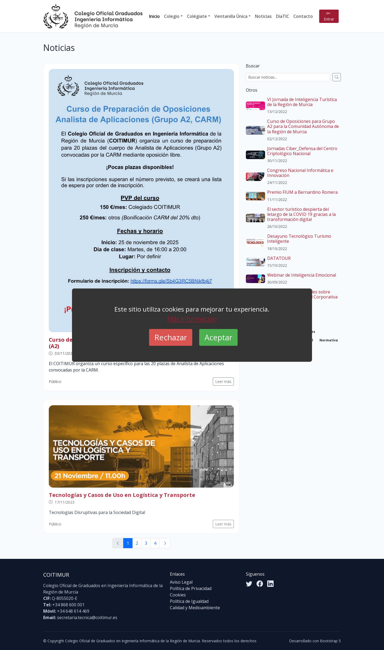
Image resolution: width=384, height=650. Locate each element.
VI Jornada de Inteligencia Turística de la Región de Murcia (302, 101)
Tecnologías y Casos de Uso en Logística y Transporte (122, 502)
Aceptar (218, 337)
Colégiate (197, 16)
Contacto (303, 16)
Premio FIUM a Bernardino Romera (302, 192)
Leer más (223, 381)
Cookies (178, 595)
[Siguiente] (165, 543)
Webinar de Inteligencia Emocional (301, 275)
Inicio (154, 16)
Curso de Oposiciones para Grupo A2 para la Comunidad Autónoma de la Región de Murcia (303, 126)
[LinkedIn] (270, 583)
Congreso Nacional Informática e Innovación (300, 172)
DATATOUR (279, 258)
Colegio (171, 16)
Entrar (329, 16)
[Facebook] (260, 583)
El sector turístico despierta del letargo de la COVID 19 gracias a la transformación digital (301, 214)
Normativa (328, 340)
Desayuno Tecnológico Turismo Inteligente (299, 238)
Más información (192, 318)
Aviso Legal (181, 582)
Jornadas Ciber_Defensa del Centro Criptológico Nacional (302, 151)
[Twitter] (249, 583)
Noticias (263, 16)
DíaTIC (282, 16)
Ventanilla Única (230, 16)
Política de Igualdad (189, 601)
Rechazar (170, 337)
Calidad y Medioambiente (195, 608)
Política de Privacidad (190, 588)
